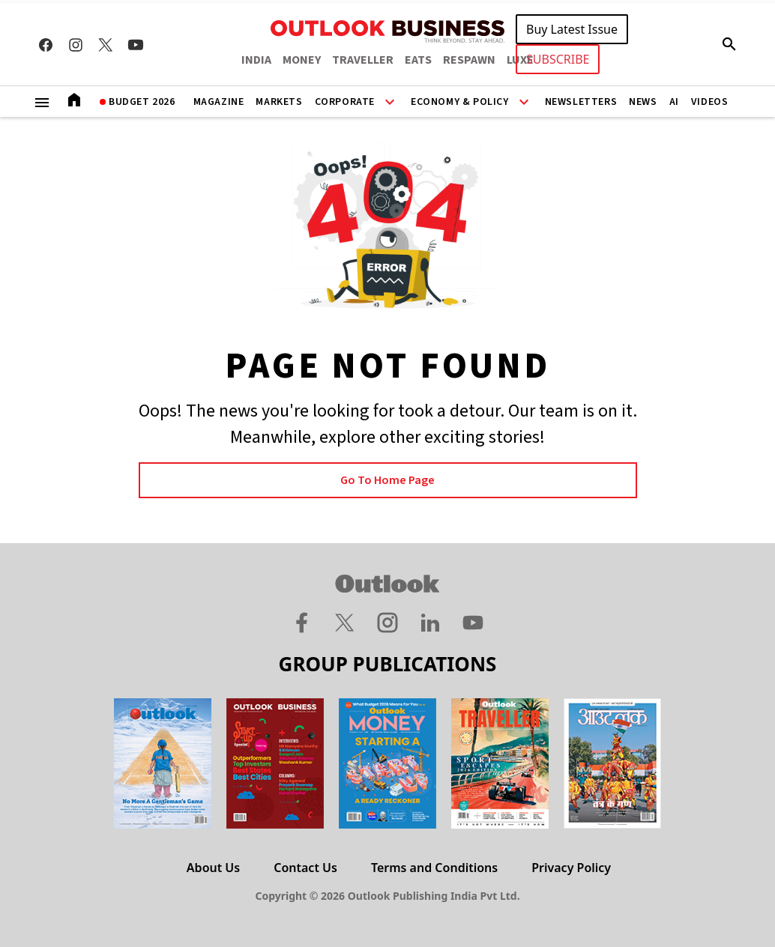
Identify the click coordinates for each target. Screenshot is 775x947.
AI (674, 101)
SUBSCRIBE (557, 59)
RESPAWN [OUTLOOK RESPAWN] (469, 60)
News (643, 101)
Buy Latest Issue (572, 29)
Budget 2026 (142, 101)
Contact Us (305, 867)
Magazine (218, 101)
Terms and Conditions (434, 867)
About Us (213, 867)
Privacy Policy (571, 867)
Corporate (345, 101)
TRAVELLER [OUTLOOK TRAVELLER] (362, 60)
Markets (279, 101)
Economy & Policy (460, 101)
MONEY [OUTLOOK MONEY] (302, 60)
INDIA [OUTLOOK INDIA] (256, 60)
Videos (710, 101)
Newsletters (581, 101)
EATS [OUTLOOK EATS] (418, 60)
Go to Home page (387, 480)
